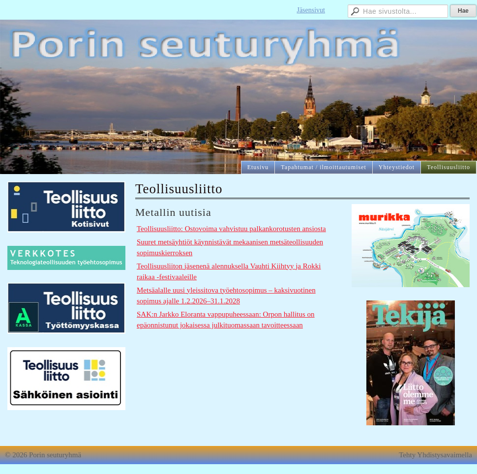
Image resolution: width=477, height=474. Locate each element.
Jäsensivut (311, 10)
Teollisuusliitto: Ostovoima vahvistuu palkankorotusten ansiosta (231, 229)
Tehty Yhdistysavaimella (435, 455)
